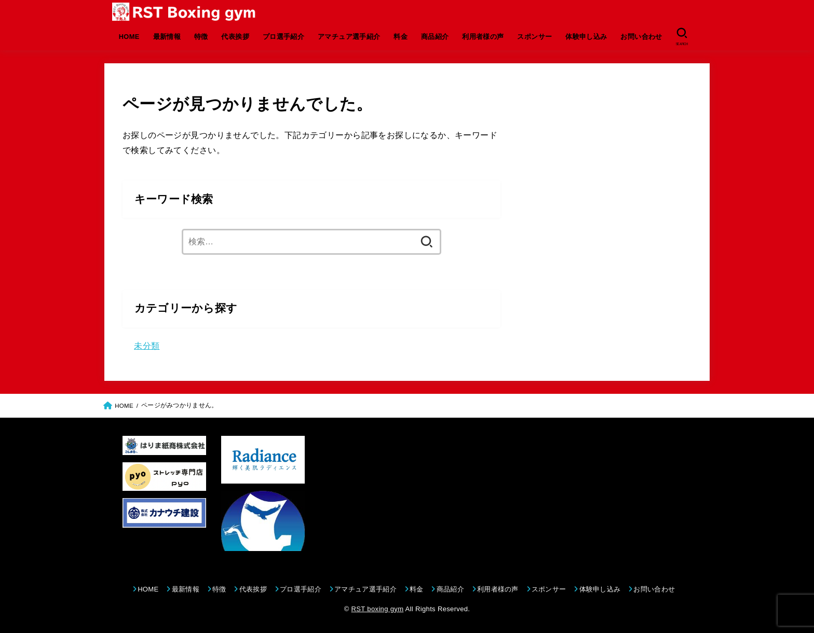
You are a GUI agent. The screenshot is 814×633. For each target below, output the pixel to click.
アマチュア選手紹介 (349, 36)
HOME (129, 36)
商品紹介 (435, 36)
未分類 (146, 345)
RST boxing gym (377, 609)
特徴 (201, 36)
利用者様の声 (483, 36)
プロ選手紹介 (283, 36)
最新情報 (167, 36)
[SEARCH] (682, 36)
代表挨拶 (235, 36)
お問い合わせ (641, 36)
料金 (401, 36)
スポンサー (534, 36)
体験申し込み (586, 36)
